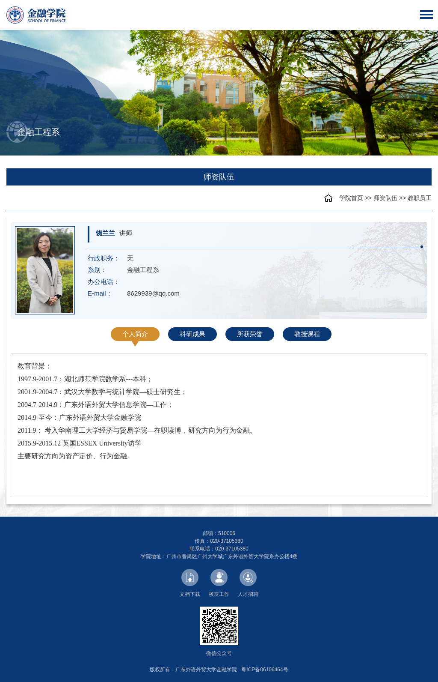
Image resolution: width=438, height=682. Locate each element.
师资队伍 (385, 197)
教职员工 (420, 197)
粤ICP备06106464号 (264, 670)
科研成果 (192, 334)
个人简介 (135, 334)
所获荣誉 (250, 334)
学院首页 (351, 197)
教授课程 (307, 334)
